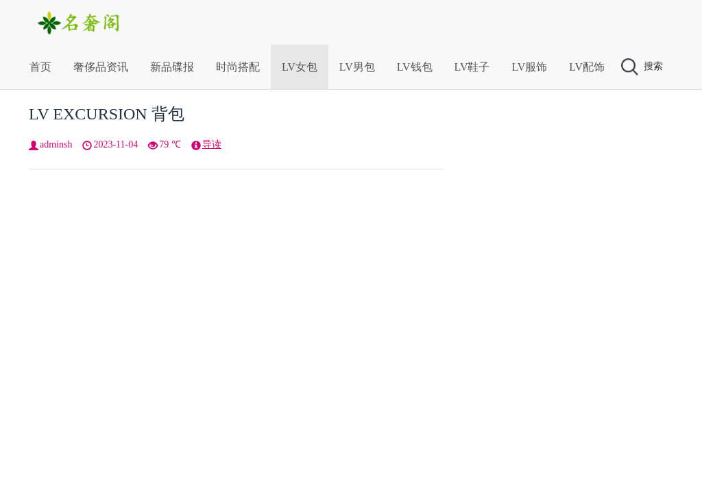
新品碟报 (172, 67)
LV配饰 (587, 67)
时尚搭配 (238, 67)
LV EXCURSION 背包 (106, 114)
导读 (211, 144)
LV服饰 (529, 67)
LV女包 (299, 67)
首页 (40, 67)
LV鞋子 (472, 67)
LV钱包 (415, 67)
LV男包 (357, 67)
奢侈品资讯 (100, 67)
